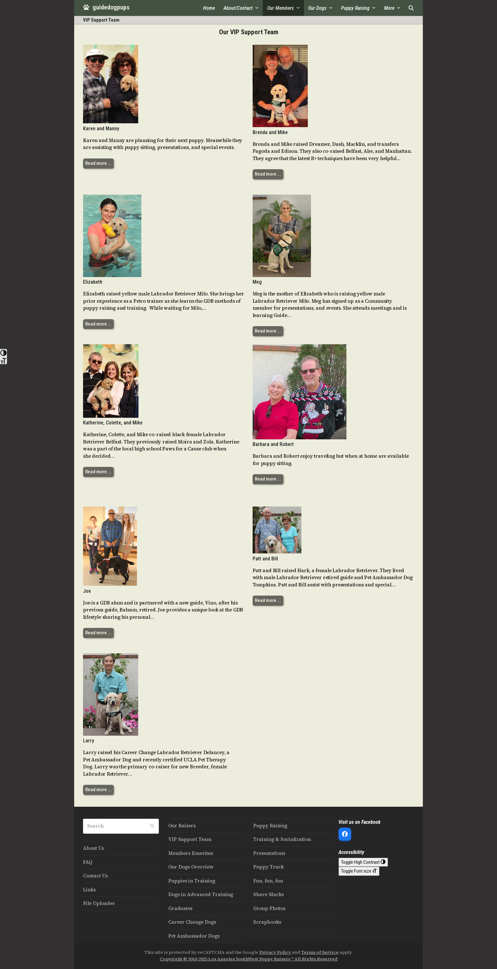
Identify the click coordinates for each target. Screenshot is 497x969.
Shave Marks (268, 894)
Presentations (269, 853)
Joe (87, 591)
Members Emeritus (190, 853)
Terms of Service (320, 952)
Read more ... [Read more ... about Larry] (98, 789)
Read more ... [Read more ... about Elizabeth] (98, 324)
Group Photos (269, 908)
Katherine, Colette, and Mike (113, 423)
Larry (88, 741)
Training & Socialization (282, 839)
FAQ (87, 862)
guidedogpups (106, 7)
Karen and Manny (101, 129)
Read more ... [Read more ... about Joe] (98, 633)
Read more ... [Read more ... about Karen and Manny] (98, 163)
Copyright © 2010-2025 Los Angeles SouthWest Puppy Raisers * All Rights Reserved (249, 959)
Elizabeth (92, 282)
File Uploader (99, 903)
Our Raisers (182, 825)
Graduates (180, 908)
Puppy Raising (270, 825)
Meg (257, 282)
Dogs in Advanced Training (200, 894)
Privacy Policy (275, 952)
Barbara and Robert (273, 444)
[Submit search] (152, 826)
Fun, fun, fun (268, 880)
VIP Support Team (189, 839)
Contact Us (95, 875)
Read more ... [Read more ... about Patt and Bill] (268, 600)
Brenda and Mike (270, 132)
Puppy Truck (268, 866)
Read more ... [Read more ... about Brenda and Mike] (268, 174)
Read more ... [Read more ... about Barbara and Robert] (268, 479)
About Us (93, 848)
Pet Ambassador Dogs (194, 936)
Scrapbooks (267, 922)
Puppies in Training (191, 880)
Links (89, 889)
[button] (411, 8)
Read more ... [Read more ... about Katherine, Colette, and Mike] (98, 472)
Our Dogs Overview (191, 866)
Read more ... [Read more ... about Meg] (268, 331)
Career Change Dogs (192, 922)
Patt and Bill (265, 559)
